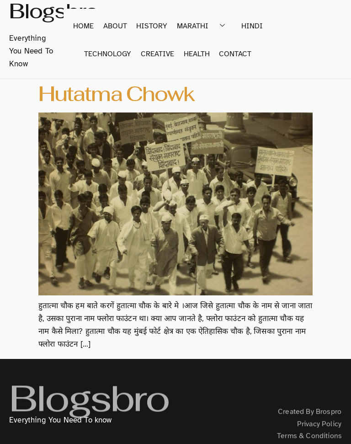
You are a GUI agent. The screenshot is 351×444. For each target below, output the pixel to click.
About (116, 26)
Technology (108, 54)
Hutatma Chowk (116, 93)
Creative (158, 54)
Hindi (251, 26)
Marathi (204, 26)
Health (197, 54)
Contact (235, 54)
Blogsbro (89, 408)
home (84, 26)
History (152, 26)
